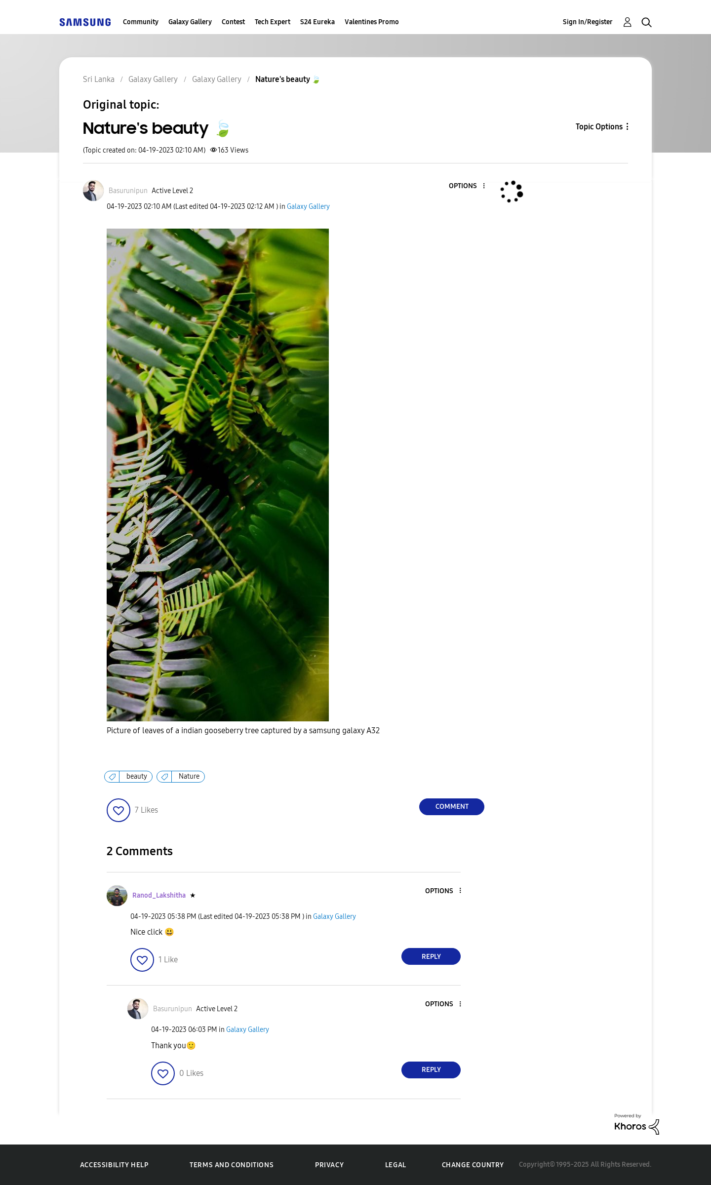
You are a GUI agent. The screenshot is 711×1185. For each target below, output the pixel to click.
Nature (189, 776)
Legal (395, 1165)
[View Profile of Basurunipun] (128, 191)
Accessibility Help (114, 1165)
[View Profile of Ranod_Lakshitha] (159, 895)
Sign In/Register (588, 22)
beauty (136, 776)
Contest (233, 22)
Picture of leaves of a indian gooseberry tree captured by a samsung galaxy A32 (243, 730)
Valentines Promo (372, 22)
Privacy (329, 1165)
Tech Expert (272, 22)
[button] (467, 186)
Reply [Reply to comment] (431, 956)
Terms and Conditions (232, 1165)
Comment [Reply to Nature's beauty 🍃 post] (452, 806)
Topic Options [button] (599, 126)
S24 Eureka (317, 22)
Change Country (473, 1165)
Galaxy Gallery (190, 22)
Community (140, 22)
